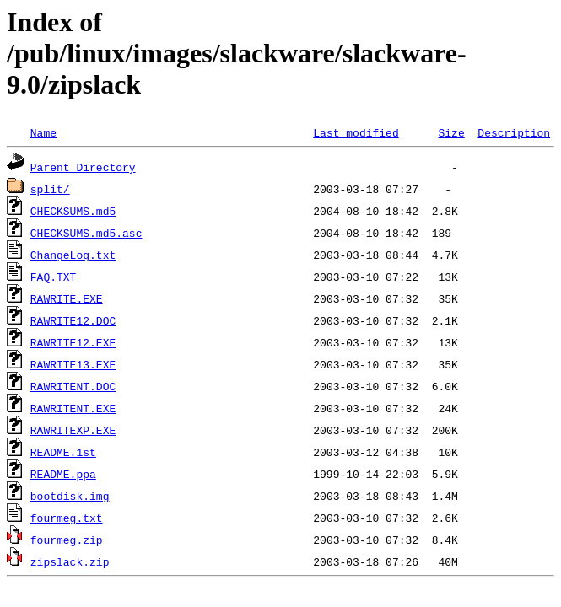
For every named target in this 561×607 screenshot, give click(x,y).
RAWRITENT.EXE (73, 408)
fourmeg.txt (66, 517)
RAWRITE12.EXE (73, 342)
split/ (50, 188)
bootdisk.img (70, 495)
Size (451, 132)
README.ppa (63, 473)
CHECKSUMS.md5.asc (86, 232)
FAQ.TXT (53, 276)
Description (513, 132)
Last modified (355, 132)
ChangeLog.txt (73, 254)
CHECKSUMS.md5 (73, 210)
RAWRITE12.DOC (73, 320)
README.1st (63, 451)
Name (43, 132)
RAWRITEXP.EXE (73, 430)
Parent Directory (83, 167)
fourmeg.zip (66, 539)
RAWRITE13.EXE (73, 364)
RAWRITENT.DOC (73, 386)
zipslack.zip (70, 561)
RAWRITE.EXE (66, 298)
